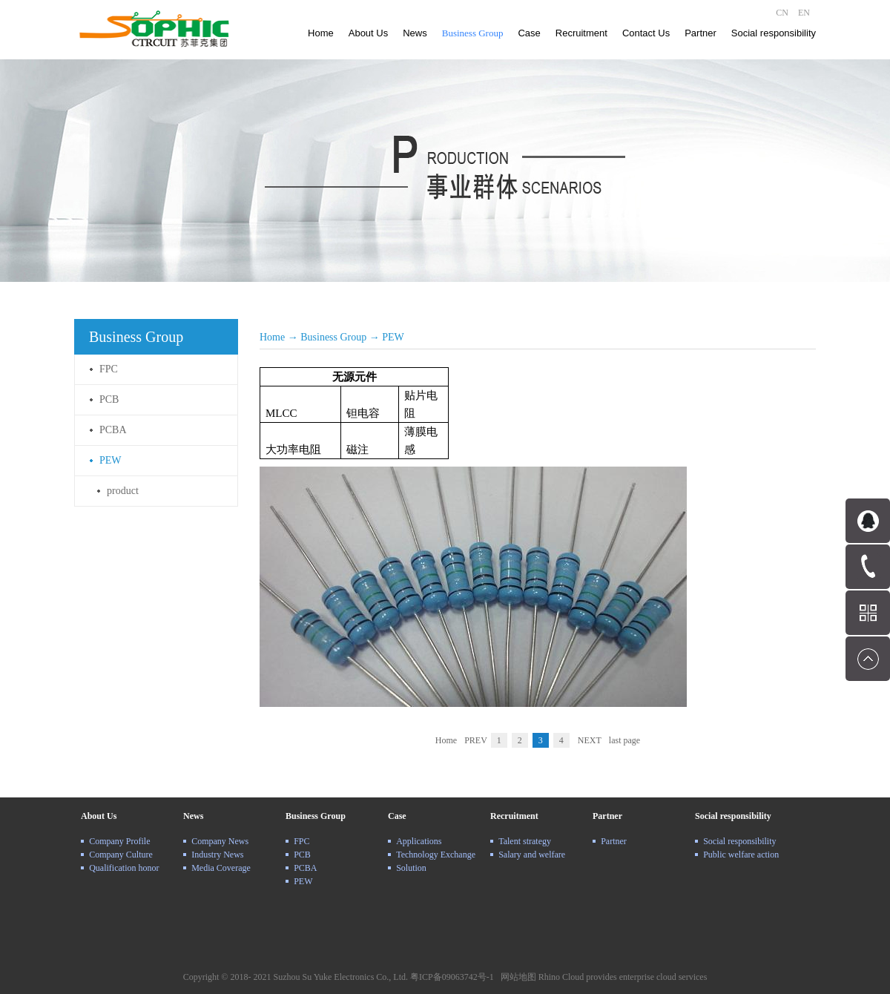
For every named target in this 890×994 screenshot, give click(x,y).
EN (804, 12)
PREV (475, 740)
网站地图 (516, 977)
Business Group (333, 337)
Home (321, 33)
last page (624, 740)
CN (782, 12)
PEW (393, 337)
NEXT (589, 740)
